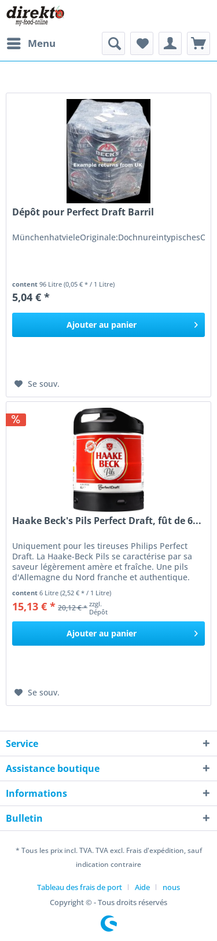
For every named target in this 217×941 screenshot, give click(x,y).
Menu (31, 42)
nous (171, 887)
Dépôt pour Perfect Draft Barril (83, 212)
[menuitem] (30, 43)
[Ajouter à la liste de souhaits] (37, 384)
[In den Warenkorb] (108, 325)
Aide (142, 887)
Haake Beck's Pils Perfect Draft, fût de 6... (106, 521)
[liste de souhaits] (141, 43)
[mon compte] (170, 43)
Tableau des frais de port (79, 887)
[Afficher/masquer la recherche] (113, 43)
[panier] (198, 43)
